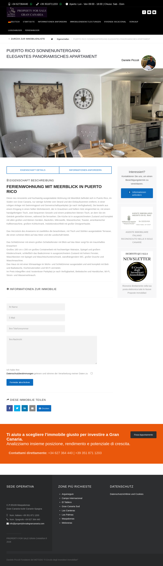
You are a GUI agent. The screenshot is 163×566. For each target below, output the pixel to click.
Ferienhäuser (32, 30)
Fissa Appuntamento (143, 435)
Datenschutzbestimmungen (20, 373)
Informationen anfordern (85, 170)
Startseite (29, 21)
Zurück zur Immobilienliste (27, 39)
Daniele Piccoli (130, 60)
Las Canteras (68, 510)
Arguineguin (68, 494)
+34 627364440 (20, 4)
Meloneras (67, 523)
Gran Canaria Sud (71, 506)
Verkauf (133, 21)
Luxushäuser (15, 30)
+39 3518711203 (49, 4)
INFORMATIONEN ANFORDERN (52, 21)
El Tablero (67, 502)
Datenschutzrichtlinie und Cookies (126, 494)
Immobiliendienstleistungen (85, 21)
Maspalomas (68, 518)
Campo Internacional (72, 498)
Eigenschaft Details (32, 170)
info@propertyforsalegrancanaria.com (25, 523)
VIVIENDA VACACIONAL (115, 21)
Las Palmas (67, 514)
